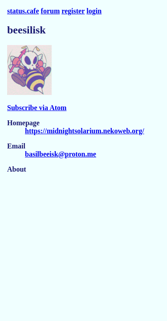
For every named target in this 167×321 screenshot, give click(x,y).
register (73, 11)
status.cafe (23, 11)
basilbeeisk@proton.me (60, 154)
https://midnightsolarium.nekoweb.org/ (84, 131)
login (94, 11)
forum (50, 11)
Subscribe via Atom (36, 107)
